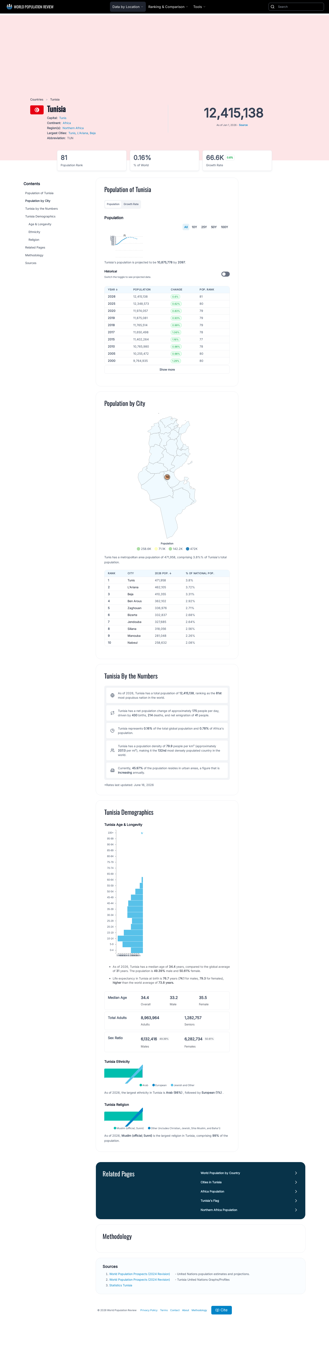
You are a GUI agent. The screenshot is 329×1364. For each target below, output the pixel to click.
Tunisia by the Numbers (41, 208)
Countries (37, 99)
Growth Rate (131, 204)
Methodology (34, 255)
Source (243, 125)
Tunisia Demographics (40, 216)
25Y (204, 227)
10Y (194, 227)
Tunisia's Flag (210, 1261)
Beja (93, 133)
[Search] (300, 6)
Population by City (37, 201)
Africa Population (212, 1252)
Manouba (134, 696)
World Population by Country (220, 1233)
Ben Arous (135, 661)
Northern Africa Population (219, 1270)
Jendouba (134, 682)
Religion (34, 239)
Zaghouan (134, 668)
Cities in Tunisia (211, 1243)
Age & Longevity (40, 224)
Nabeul (132, 703)
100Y (224, 227)
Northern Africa (73, 128)
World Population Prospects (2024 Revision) (140, 1334)
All (186, 227)
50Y (214, 227)
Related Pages (35, 247)
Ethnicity (34, 232)
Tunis (62, 118)
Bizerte (132, 675)
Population (113, 204)
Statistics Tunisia (121, 1346)
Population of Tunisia (39, 193)
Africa (67, 123)
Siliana (132, 689)
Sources (30, 263)
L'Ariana (82, 133)
